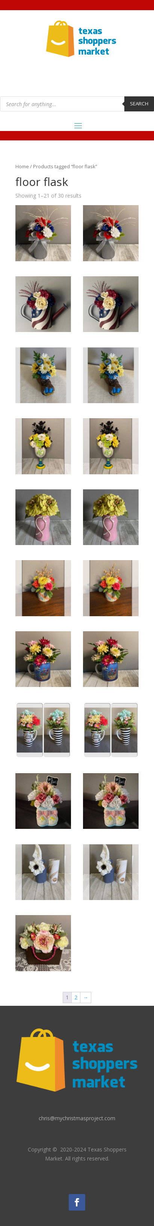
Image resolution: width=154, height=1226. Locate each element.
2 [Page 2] (75, 997)
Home (22, 166)
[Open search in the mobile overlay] (77, 103)
